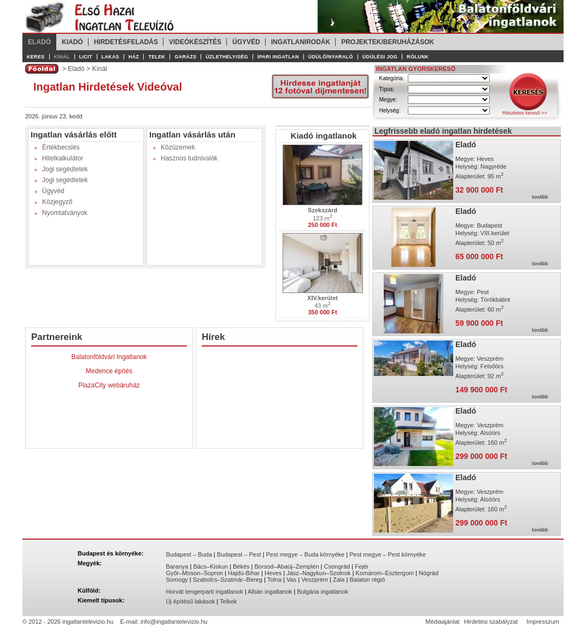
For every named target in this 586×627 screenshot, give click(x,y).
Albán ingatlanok (270, 591)
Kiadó (72, 42)
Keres (36, 56)
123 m (322, 217)
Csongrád (337, 566)
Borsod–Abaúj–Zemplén (287, 566)
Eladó (39, 42)
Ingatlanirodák (300, 42)
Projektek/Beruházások (387, 42)
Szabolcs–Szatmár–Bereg (227, 579)
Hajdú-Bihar (244, 573)
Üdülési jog (379, 56)
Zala (338, 579)
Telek (156, 56)
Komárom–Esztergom (385, 573)
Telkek (228, 601)
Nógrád (428, 573)
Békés (241, 566)
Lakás (111, 56)
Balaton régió (367, 579)
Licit (85, 56)
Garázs (185, 56)
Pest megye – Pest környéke (387, 554)
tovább (540, 197)
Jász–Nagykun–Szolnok (318, 573)
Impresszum (542, 621)
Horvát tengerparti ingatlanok (204, 591)
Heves (273, 573)
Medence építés (109, 371)
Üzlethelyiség (227, 56)
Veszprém (314, 579)
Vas (291, 579)
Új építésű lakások (190, 601)
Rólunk (418, 56)
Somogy (176, 579)
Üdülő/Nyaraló (330, 56)
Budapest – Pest (239, 554)
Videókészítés (195, 42)
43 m (322, 305)
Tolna (274, 579)
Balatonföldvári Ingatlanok (108, 357)
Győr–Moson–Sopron (194, 573)
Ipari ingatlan (278, 56)
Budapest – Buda (189, 554)
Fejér (361, 566)
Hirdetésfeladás (126, 42)
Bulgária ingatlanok (322, 591)
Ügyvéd (246, 42)
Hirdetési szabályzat (491, 621)
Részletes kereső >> (524, 113)
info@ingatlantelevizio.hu (173, 621)
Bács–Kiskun (210, 566)
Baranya (177, 566)
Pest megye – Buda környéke (305, 554)
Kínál (62, 56)
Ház (133, 56)
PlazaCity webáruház (109, 385)
